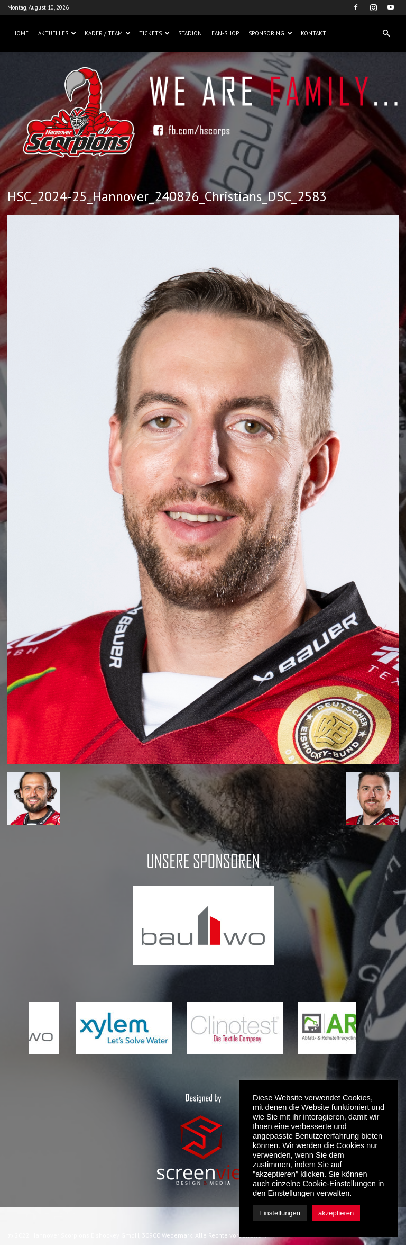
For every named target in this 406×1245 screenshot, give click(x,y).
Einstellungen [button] (279, 1213)
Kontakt (313, 33)
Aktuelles (57, 33)
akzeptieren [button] (336, 1213)
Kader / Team (108, 33)
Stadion (190, 33)
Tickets (154, 33)
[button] (386, 33)
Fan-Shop (225, 33)
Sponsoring (270, 33)
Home (20, 33)
